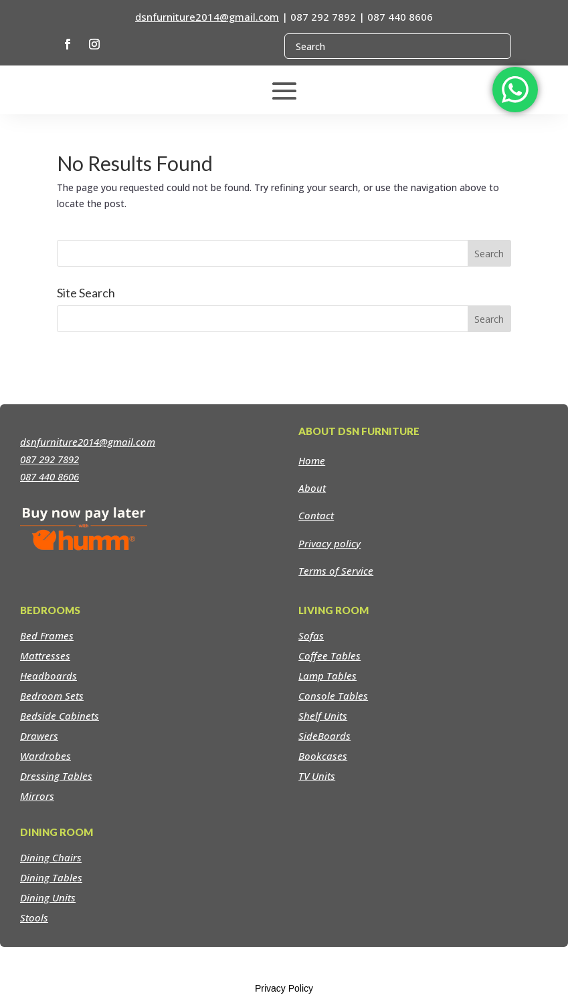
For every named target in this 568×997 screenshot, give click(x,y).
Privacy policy (329, 543)
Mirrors (37, 796)
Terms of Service (335, 570)
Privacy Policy (284, 988)
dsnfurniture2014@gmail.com (207, 16)
